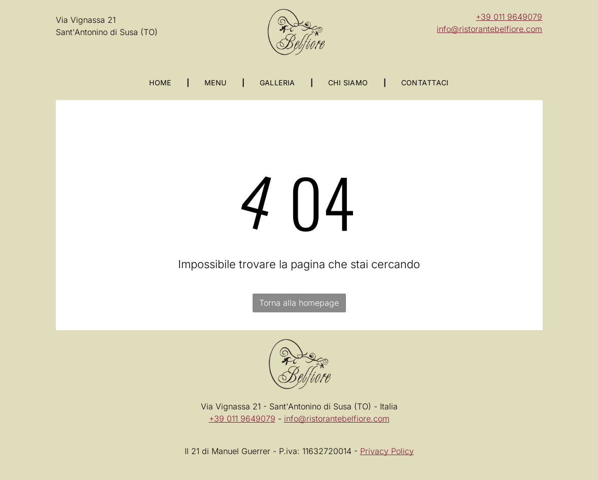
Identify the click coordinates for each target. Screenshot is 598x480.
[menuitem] (161, 82)
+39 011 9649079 (509, 17)
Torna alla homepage (299, 303)
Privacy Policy (387, 451)
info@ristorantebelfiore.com (489, 29)
